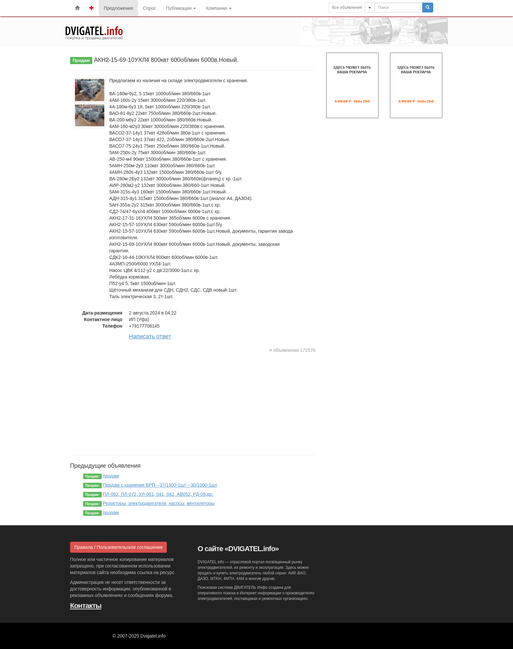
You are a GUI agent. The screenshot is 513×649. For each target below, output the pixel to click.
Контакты (85, 606)
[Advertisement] (192, 402)
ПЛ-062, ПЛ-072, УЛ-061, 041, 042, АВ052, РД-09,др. (158, 494)
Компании (218, 8)
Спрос (149, 8)
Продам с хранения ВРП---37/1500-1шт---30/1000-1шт (160, 485)
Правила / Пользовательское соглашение (118, 547)
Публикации (181, 8)
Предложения (118, 8)
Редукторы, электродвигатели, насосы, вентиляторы (159, 503)
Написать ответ (150, 336)
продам (111, 475)
